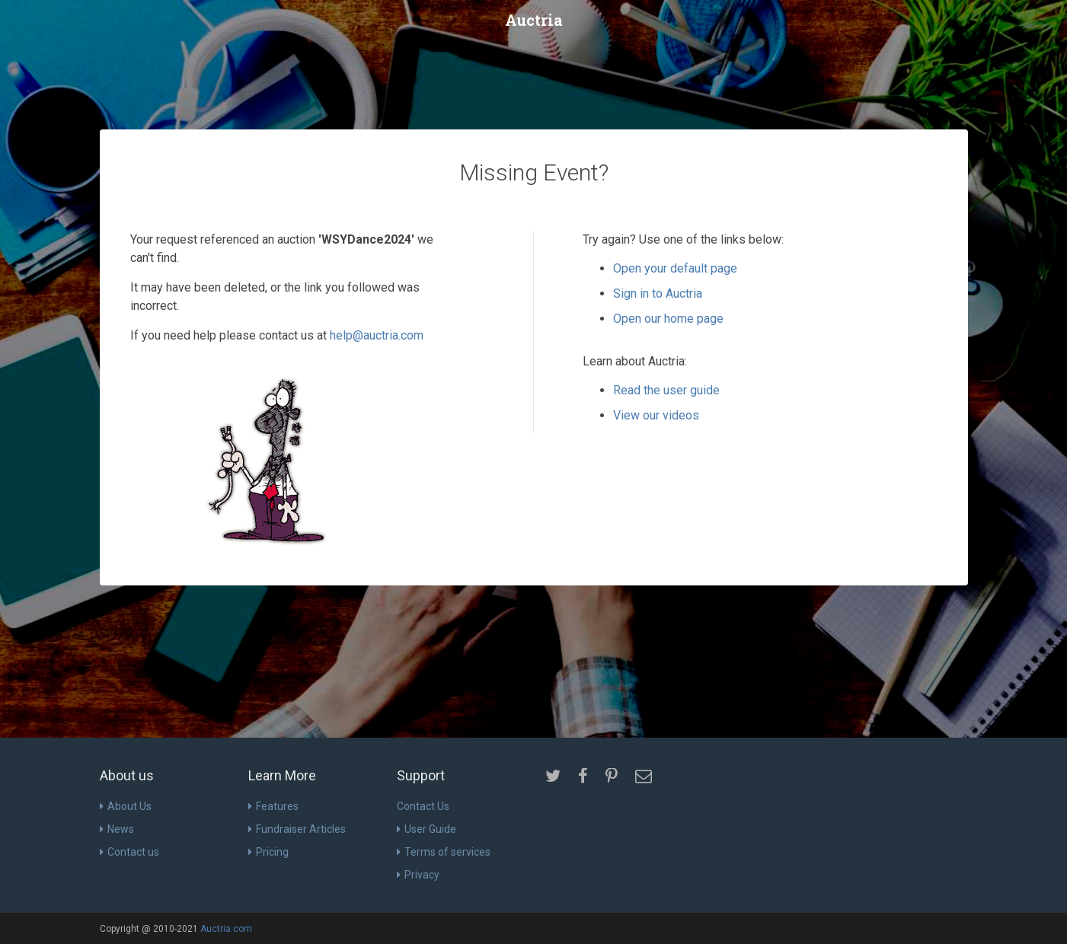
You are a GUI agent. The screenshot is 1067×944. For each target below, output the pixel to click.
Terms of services (443, 852)
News (117, 829)
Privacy (418, 875)
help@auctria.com (376, 335)
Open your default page (675, 268)
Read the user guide (666, 390)
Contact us (129, 852)
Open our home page (668, 318)
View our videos (656, 415)
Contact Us (423, 806)
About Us (126, 806)
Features (273, 806)
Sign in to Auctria (657, 293)
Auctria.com (226, 928)
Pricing (268, 852)
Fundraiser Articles (297, 829)
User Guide (426, 829)
